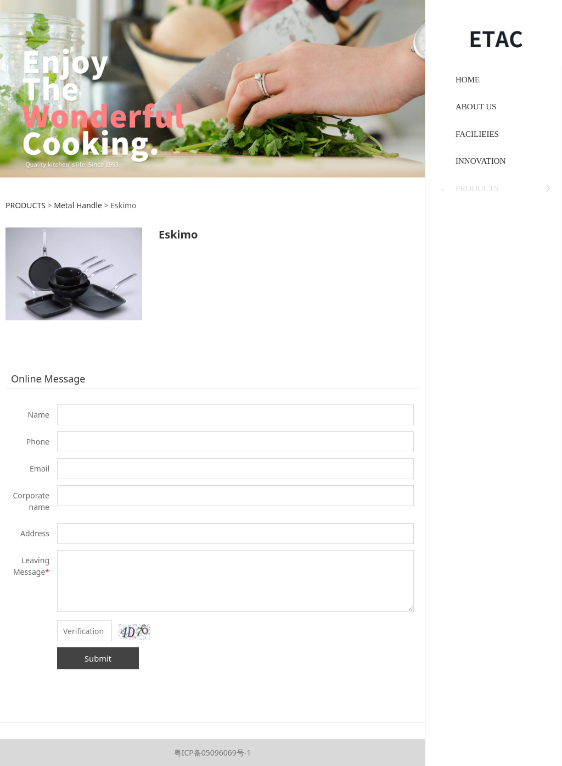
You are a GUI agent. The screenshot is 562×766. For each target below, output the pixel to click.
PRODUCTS (25, 205)
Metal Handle (78, 205)
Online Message (48, 378)
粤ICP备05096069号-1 (212, 752)
